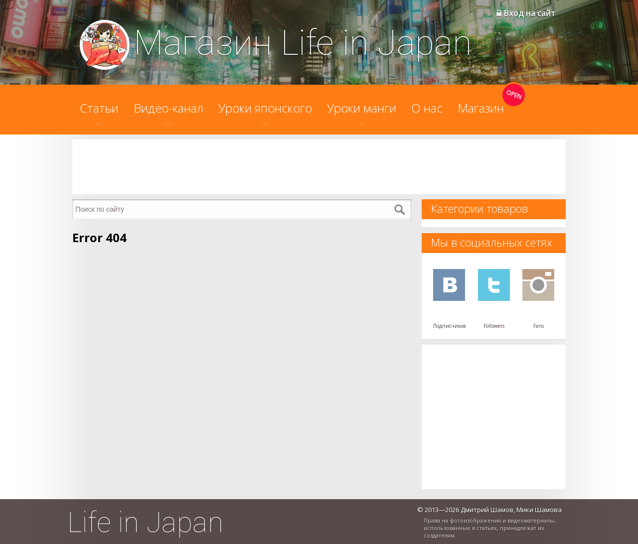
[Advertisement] (319, 166)
